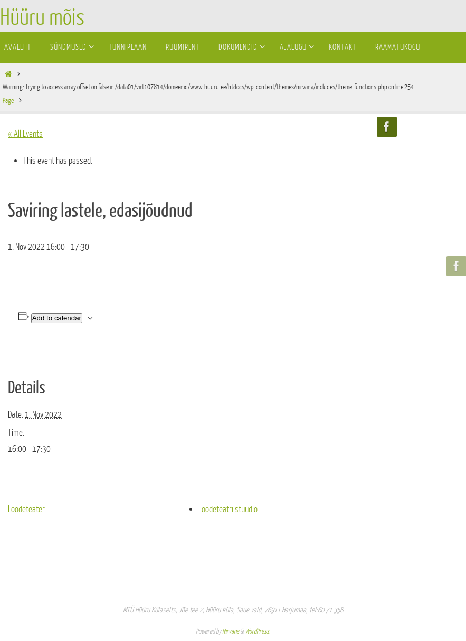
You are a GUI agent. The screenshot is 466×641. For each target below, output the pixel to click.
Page (8, 101)
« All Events (25, 134)
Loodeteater (26, 509)
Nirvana (230, 631)
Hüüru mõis (42, 18)
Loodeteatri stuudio (228, 509)
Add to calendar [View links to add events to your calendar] (56, 318)
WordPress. (257, 631)
